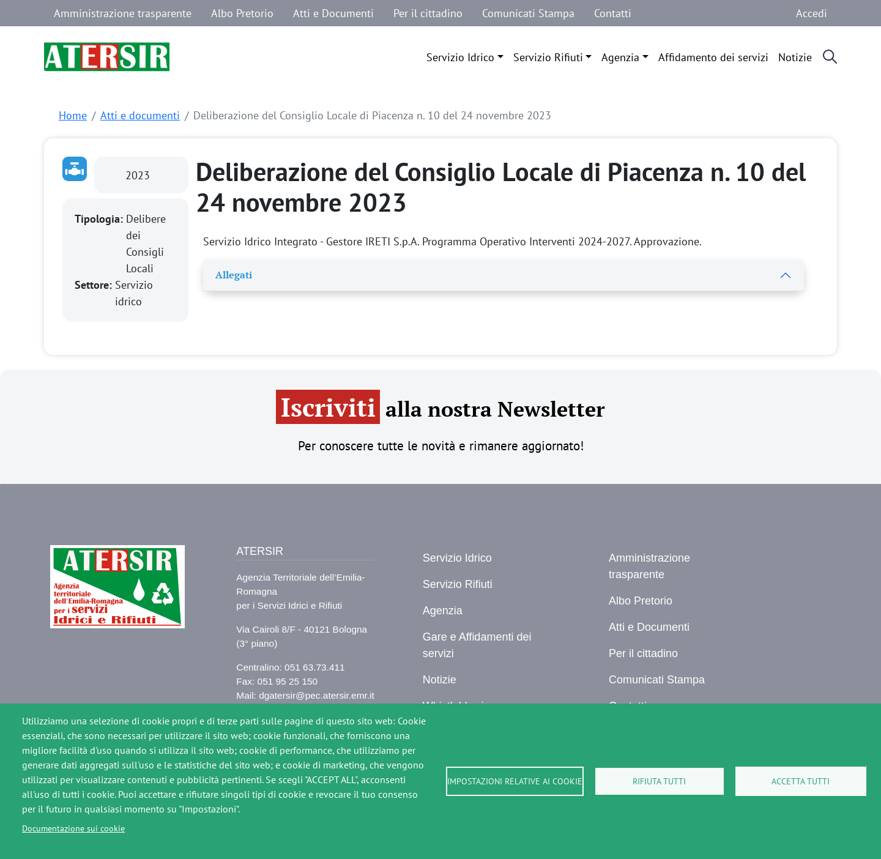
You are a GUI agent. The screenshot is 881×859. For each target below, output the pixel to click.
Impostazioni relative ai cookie (514, 781)
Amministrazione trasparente (122, 13)
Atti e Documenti (333, 13)
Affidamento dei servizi (713, 57)
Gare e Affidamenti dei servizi (477, 645)
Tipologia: (100, 219)
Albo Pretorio (242, 13)
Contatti (612, 13)
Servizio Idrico (460, 57)
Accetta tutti (800, 781)
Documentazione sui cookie (73, 828)
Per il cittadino (428, 13)
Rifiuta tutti (659, 781)
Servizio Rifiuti (548, 57)
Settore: (95, 285)
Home (73, 115)
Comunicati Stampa (528, 13)
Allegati (233, 274)
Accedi (811, 13)
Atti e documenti (140, 115)
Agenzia (620, 57)
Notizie (795, 57)
